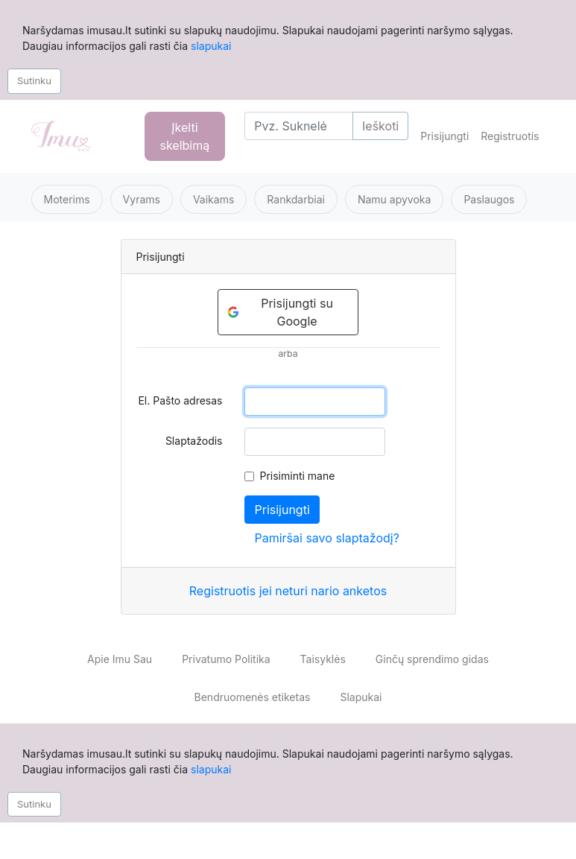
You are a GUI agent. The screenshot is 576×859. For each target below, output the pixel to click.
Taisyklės (323, 659)
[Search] (298, 126)
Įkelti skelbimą (185, 136)
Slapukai (361, 697)
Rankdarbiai (296, 199)
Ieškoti (380, 125)
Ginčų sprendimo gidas (432, 659)
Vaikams (213, 199)
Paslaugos (488, 199)
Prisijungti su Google (280, 312)
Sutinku (34, 80)
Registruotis (510, 136)
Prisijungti (444, 136)
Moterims (67, 199)
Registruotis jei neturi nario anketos (288, 590)
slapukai (211, 45)
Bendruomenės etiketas (252, 697)
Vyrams (141, 199)
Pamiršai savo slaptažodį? (326, 537)
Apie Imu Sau (119, 659)
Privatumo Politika (226, 659)
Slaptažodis (194, 440)
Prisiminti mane (297, 475)
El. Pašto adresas (180, 400)
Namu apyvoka (394, 199)
